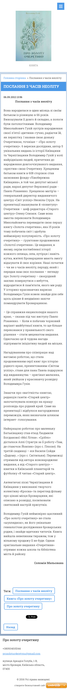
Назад (10, 627)
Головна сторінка (15, 78)
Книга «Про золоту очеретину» (29, 598)
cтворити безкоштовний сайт (29, 685)
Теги (7, 591)
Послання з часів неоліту (33, 591)
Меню (60, 6)
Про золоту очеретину (23, 606)
